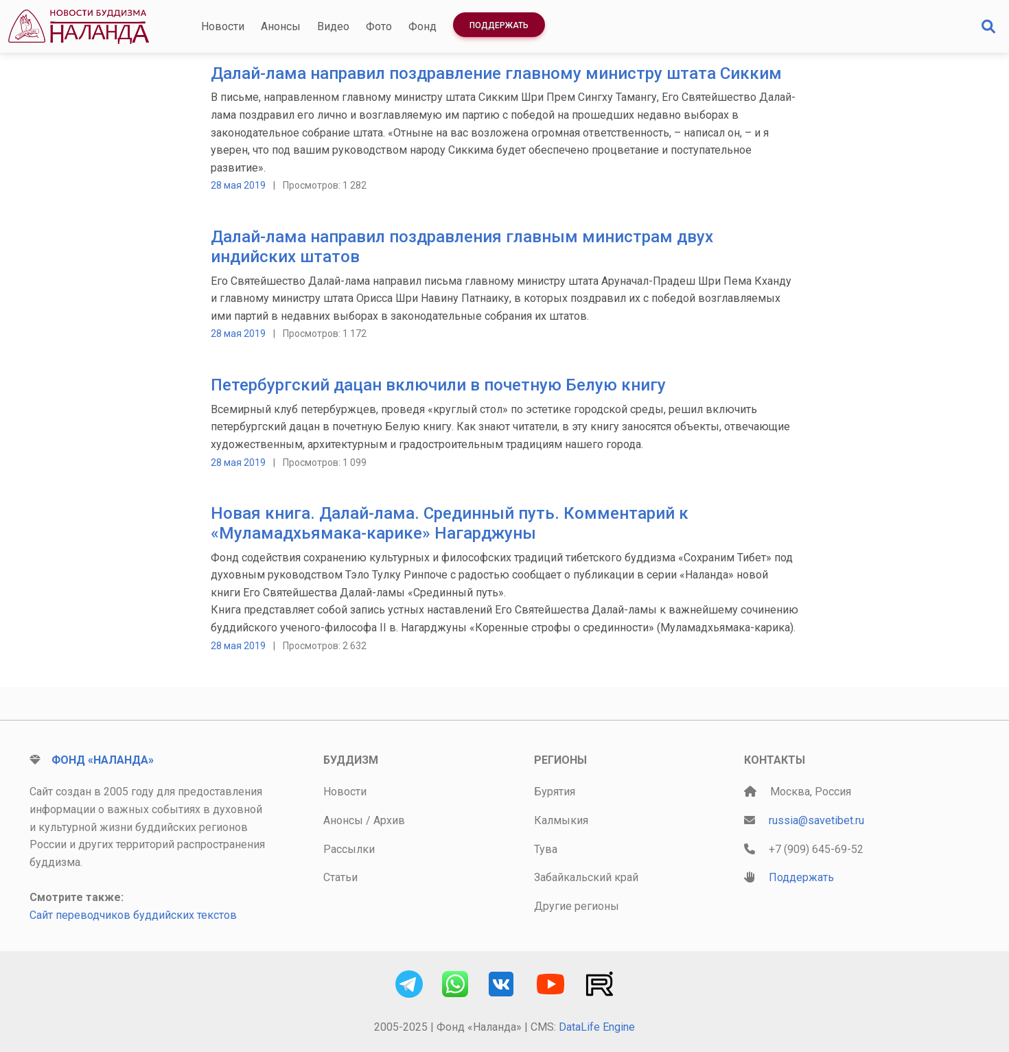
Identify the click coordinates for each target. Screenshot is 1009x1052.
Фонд (422, 26)
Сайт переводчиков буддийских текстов (133, 915)
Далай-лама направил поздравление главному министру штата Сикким (496, 73)
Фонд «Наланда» (102, 760)
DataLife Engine (597, 1026)
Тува (545, 849)
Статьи (340, 877)
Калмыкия (561, 820)
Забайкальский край (586, 877)
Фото (379, 26)
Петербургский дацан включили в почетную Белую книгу (438, 385)
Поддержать (499, 25)
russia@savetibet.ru (816, 820)
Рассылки (349, 849)
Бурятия (554, 791)
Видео (333, 26)
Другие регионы (576, 906)
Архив (389, 820)
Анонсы (281, 26)
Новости (222, 26)
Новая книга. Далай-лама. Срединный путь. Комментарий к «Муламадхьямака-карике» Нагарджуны (449, 523)
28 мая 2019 (238, 185)
